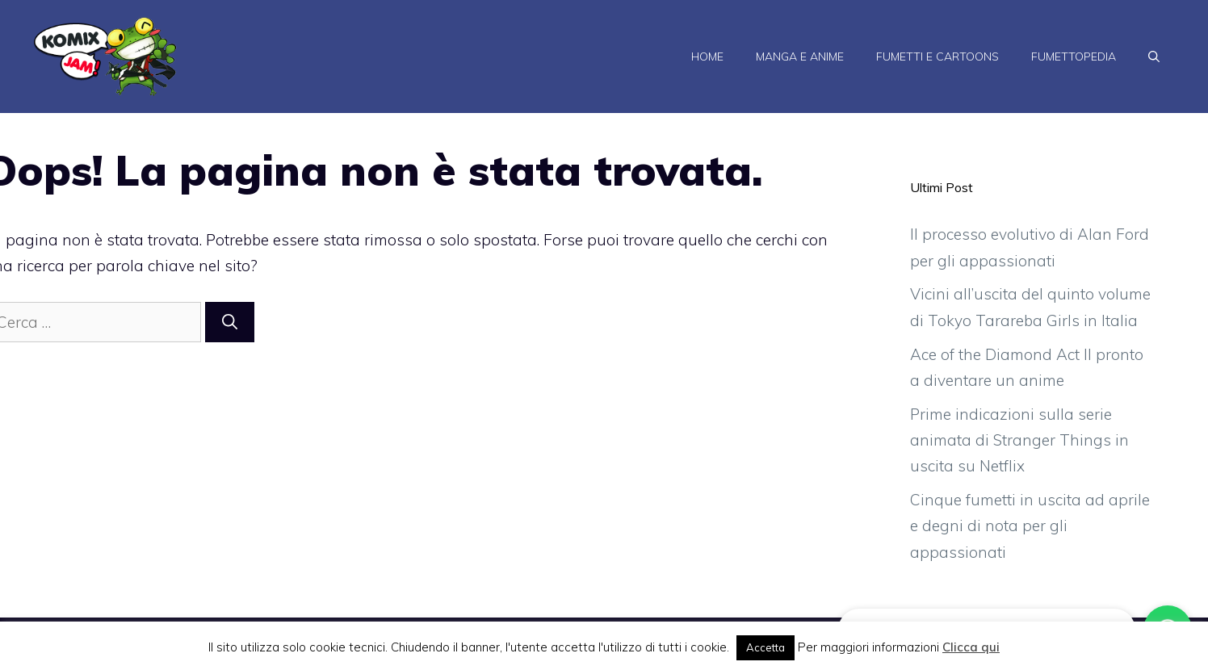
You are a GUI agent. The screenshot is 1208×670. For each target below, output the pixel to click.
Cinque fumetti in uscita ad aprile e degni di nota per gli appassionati (1030, 526)
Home (707, 56)
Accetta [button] (765, 647)
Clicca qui (971, 647)
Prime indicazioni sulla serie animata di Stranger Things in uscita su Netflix (1019, 440)
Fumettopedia (1073, 56)
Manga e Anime (800, 56)
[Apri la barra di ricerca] (1154, 56)
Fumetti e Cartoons (937, 56)
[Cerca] (229, 322)
